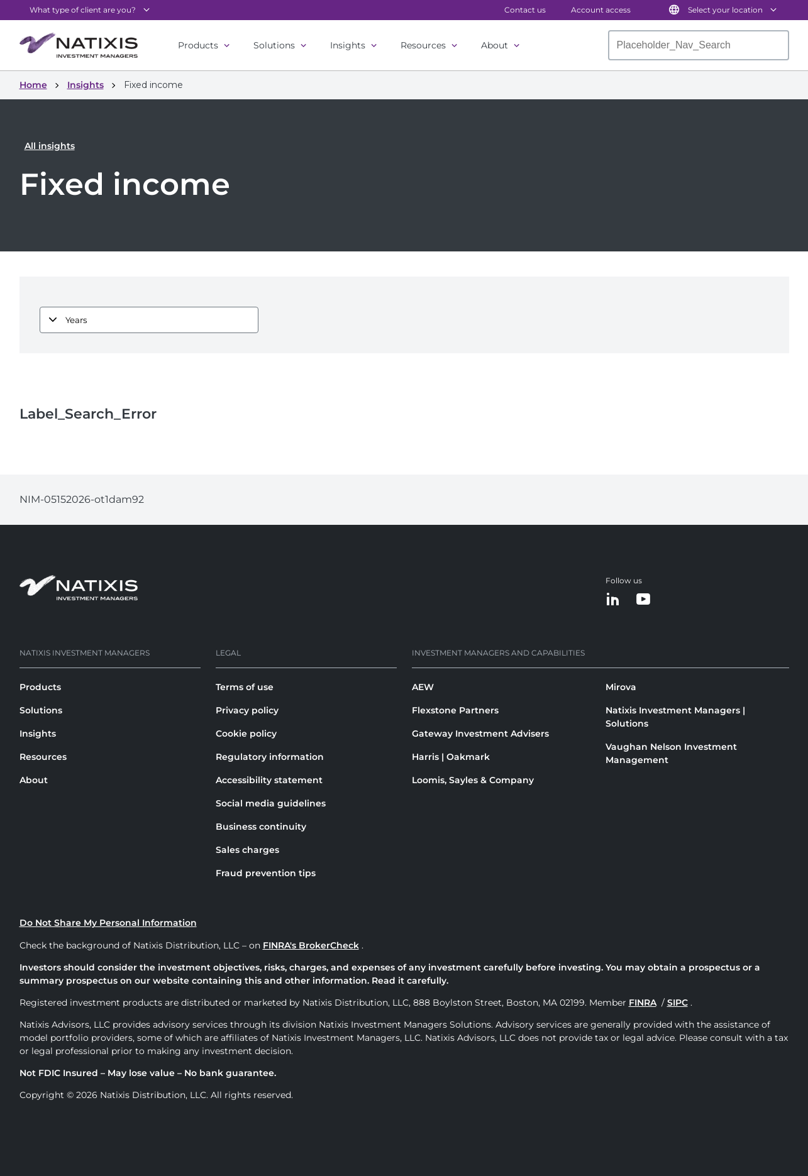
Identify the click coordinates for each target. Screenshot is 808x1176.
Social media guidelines (271, 803)
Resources (423, 45)
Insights (347, 45)
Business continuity (261, 826)
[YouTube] (643, 599)
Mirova (621, 687)
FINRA (642, 1002)
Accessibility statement (269, 780)
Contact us (525, 9)
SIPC (677, 1002)
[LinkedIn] (613, 599)
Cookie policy (246, 733)
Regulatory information (270, 756)
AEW (423, 687)
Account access (601, 9)
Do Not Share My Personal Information (108, 922)
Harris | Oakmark (451, 756)
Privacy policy (247, 710)
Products (198, 45)
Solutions (274, 45)
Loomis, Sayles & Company (473, 780)
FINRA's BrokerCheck (311, 945)
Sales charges (247, 849)
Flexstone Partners (455, 710)
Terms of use (245, 687)
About (494, 45)
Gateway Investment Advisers (480, 733)
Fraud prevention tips (266, 873)
